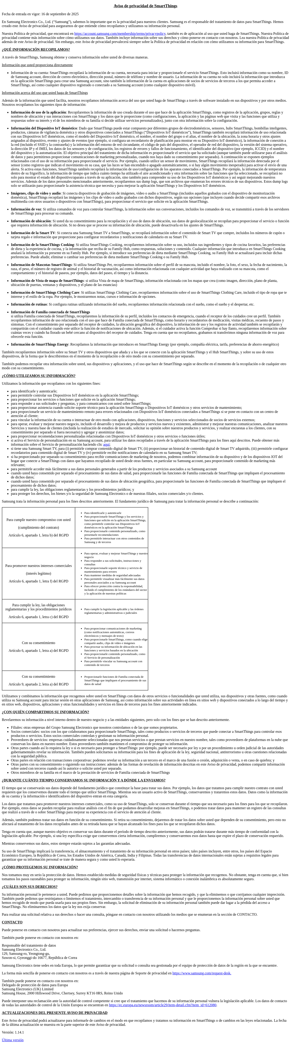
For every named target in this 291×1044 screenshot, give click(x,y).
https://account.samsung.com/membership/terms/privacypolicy (120, 33)
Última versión (13, 1040)
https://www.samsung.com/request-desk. (201, 973)
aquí (106, 444)
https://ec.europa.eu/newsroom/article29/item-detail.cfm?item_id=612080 (162, 1005)
